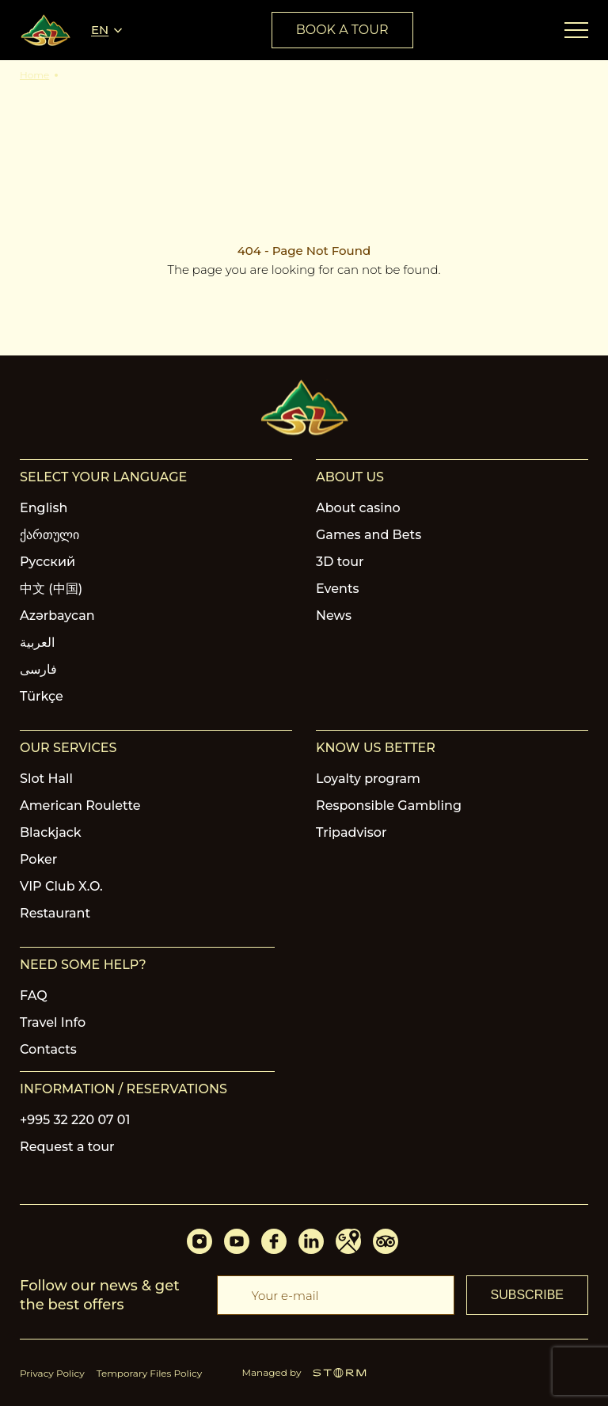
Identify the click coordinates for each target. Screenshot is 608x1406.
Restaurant (55, 913)
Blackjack (51, 832)
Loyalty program (368, 778)
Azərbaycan (57, 615)
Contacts (48, 1049)
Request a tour (67, 1146)
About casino (358, 507)
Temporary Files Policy (150, 1373)
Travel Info (53, 1022)
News (334, 615)
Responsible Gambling (389, 805)
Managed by (304, 1372)
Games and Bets (368, 534)
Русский (47, 561)
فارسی (38, 669)
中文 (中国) (51, 588)
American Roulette (80, 805)
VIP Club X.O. (61, 886)
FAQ (34, 995)
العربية (37, 642)
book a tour (342, 29)
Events (337, 588)
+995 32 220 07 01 (75, 1119)
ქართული (49, 534)
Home (34, 75)
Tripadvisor (351, 832)
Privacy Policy (52, 1373)
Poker (38, 859)
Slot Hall (46, 778)
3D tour (340, 561)
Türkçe (41, 696)
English (44, 507)
